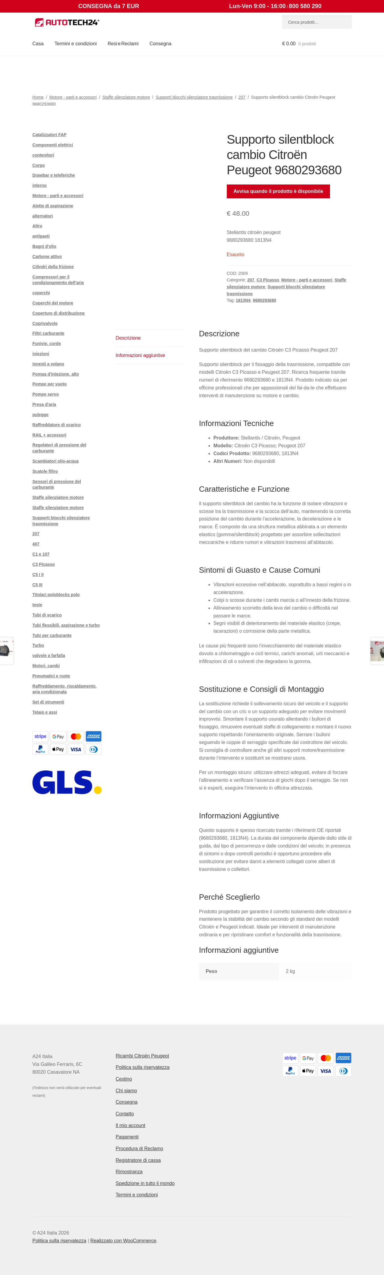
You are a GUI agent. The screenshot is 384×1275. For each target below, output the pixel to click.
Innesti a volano (48, 364)
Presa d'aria (44, 404)
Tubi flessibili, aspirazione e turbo (66, 625)
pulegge (40, 414)
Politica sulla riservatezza (143, 1067)
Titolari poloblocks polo (56, 594)
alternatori (42, 216)
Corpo (38, 165)
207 (241, 97)
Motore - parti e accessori (73, 97)
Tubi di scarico (47, 615)
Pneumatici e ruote (51, 676)
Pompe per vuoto (49, 384)
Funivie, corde (46, 343)
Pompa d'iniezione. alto (55, 374)
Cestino (124, 1079)
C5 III (37, 584)
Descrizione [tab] (128, 337)
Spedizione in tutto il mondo (145, 1183)
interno (39, 185)
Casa (38, 43)
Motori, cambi (46, 665)
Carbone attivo (47, 256)
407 (35, 544)
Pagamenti (127, 1136)
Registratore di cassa (138, 1160)
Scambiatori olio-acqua (55, 461)
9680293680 (264, 300)
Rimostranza (129, 1171)
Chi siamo (126, 1090)
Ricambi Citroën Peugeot (142, 1055)
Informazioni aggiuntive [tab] (140, 355)
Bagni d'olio (44, 246)
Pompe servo (45, 394)
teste (37, 604)
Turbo (38, 645)
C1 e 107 (41, 554)
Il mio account (131, 1125)
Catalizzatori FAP (49, 134)
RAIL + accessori (49, 435)
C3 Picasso (267, 280)
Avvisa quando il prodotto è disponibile (278, 191)
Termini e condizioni (76, 43)
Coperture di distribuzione (58, 313)
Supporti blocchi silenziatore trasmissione (194, 97)
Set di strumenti (48, 702)
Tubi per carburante (51, 635)
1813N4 (243, 300)
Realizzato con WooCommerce (123, 1240)
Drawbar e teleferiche (53, 175)
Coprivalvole (45, 323)
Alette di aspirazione (52, 205)
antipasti (41, 236)
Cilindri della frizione (53, 266)
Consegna (160, 43)
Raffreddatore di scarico (56, 424)
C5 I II (38, 574)
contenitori (43, 155)
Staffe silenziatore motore (126, 97)
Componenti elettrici (52, 144)
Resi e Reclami (123, 43)
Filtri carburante (48, 333)
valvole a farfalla (48, 655)
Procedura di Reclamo (139, 1148)
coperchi (41, 292)
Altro (37, 226)
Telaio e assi (44, 712)
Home (38, 97)
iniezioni (40, 353)
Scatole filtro (45, 471)
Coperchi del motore (52, 303)
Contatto (125, 1113)
